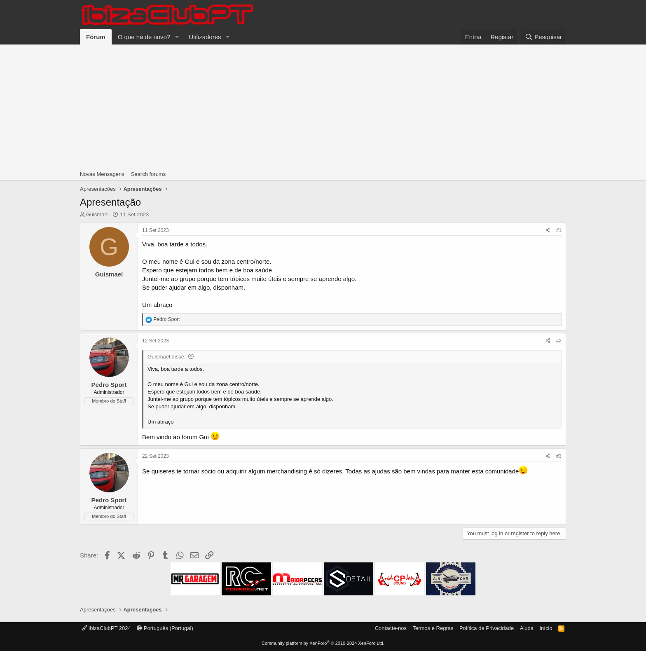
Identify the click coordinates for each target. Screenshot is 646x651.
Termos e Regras (432, 628)
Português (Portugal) (165, 628)
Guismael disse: (166, 357)
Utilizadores (205, 36)
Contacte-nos (391, 628)
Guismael (97, 214)
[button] (177, 36)
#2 (559, 341)
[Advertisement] (323, 106)
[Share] (548, 230)
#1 (559, 230)
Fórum (95, 36)
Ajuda (527, 628)
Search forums (148, 174)
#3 (559, 456)
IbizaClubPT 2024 (106, 628)
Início (545, 628)
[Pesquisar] (543, 36)
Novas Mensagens (102, 174)
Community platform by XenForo (323, 643)
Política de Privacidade (486, 628)
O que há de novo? (144, 36)
